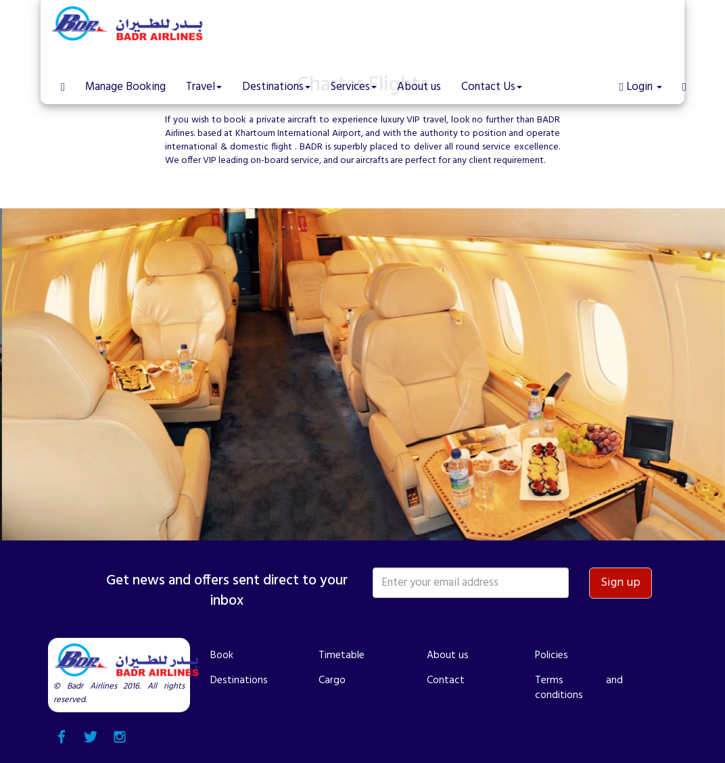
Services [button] (354, 87)
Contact (446, 680)
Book (221, 655)
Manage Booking (125, 87)
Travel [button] (204, 87)
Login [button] (640, 87)
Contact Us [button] (491, 87)
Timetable (342, 655)
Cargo (332, 680)
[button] (684, 77)
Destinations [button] (276, 87)
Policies (551, 655)
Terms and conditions (579, 687)
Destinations (239, 680)
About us (419, 87)
